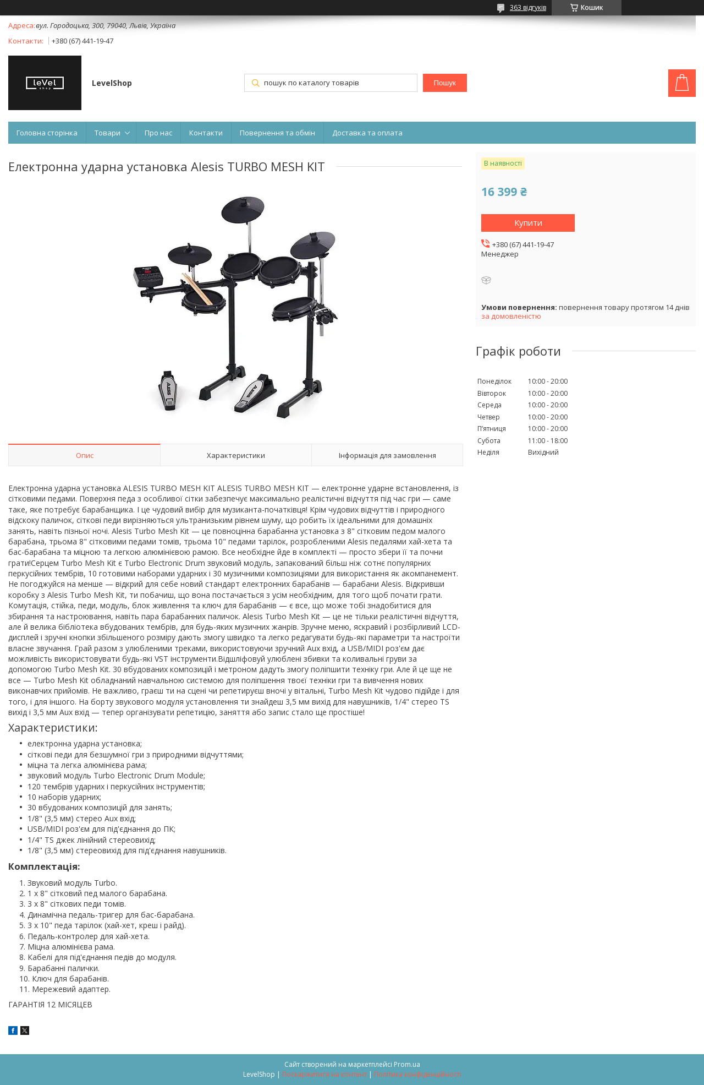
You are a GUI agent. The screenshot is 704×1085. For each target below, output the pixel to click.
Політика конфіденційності (417, 1074)
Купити (528, 222)
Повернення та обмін (277, 133)
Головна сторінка (47, 133)
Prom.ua (407, 1064)
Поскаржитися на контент (324, 1074)
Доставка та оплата (367, 133)
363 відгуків (528, 7)
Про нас (158, 133)
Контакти (206, 133)
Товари (107, 133)
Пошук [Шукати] (444, 83)
